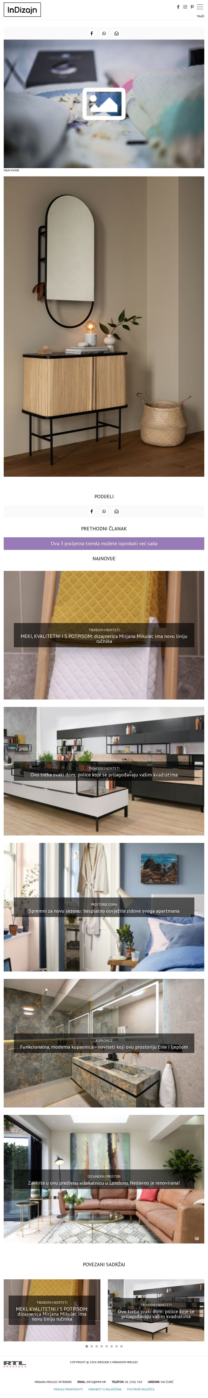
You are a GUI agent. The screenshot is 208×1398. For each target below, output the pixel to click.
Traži (200, 16)
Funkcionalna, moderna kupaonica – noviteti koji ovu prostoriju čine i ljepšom (104, 1046)
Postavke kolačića (140, 1389)
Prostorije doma (104, 904)
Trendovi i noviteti (104, 630)
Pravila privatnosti (68, 1389)
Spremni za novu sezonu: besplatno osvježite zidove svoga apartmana (104, 910)
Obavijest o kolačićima (104, 1389)
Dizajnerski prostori (104, 1176)
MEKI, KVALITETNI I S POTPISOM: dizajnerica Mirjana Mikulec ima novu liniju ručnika (104, 638)
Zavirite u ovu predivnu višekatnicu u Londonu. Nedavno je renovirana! (104, 1182)
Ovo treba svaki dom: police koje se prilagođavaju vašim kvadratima (104, 774)
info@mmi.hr (96, 1382)
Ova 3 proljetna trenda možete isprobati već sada (104, 543)
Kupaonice (104, 1040)
